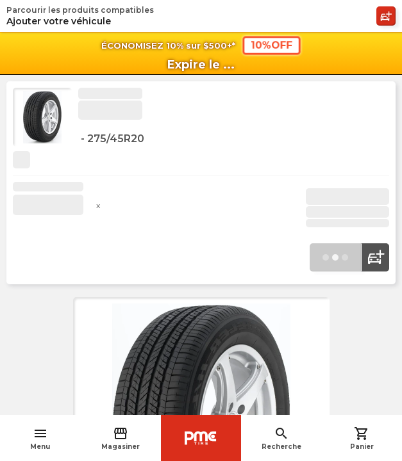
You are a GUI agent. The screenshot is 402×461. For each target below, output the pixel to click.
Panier (362, 438)
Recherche (281, 438)
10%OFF (271, 45)
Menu (40, 438)
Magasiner (120, 438)
